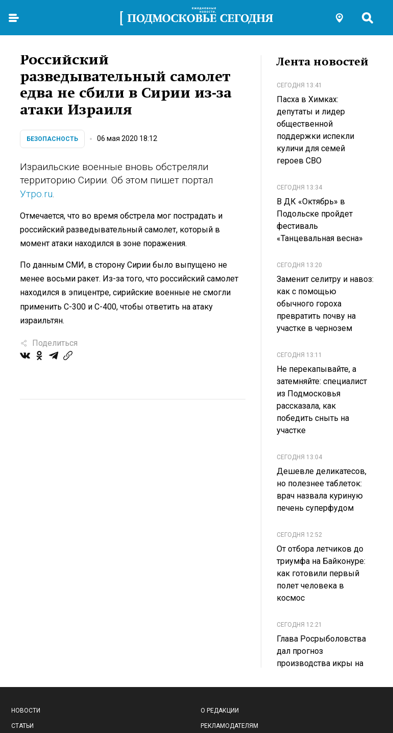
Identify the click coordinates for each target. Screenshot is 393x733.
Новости (25, 710)
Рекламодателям (229, 725)
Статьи (22, 725)
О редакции (220, 710)
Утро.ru (36, 194)
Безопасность (52, 139)
